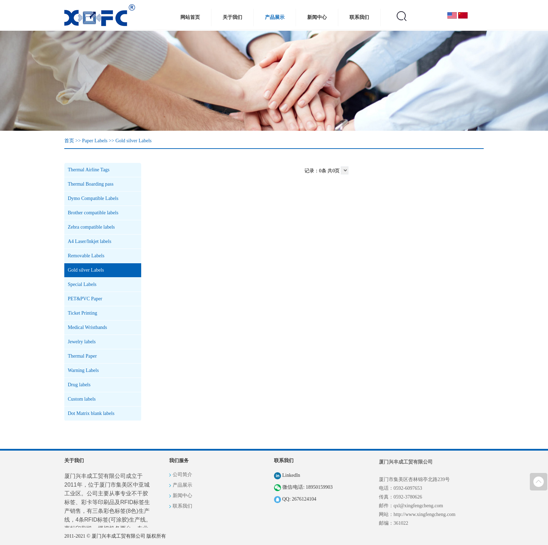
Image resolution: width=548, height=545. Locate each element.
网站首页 (190, 17)
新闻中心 (317, 17)
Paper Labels (95, 140)
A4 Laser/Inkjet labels (89, 241)
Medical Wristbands (87, 327)
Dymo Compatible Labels (93, 198)
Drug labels (79, 384)
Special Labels (82, 284)
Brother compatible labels (93, 212)
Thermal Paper (82, 356)
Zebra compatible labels (91, 227)
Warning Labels (83, 370)
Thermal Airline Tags (88, 169)
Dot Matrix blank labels (91, 413)
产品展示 (274, 17)
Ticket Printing (82, 313)
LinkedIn (287, 475)
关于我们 (232, 17)
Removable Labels (86, 255)
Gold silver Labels (133, 140)
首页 (69, 140)
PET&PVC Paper (85, 298)
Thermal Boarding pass (91, 184)
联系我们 (359, 17)
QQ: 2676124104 (295, 499)
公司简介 (182, 474)
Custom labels (82, 399)
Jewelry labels (82, 341)
